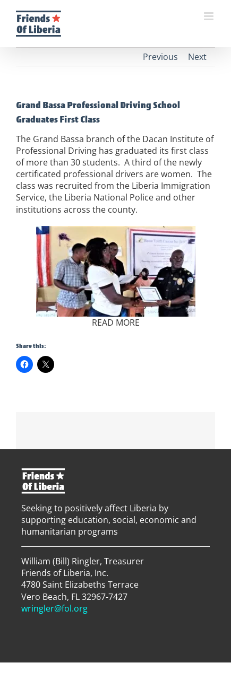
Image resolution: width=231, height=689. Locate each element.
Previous (160, 57)
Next (197, 57)
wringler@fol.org (54, 608)
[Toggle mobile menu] (209, 16)
